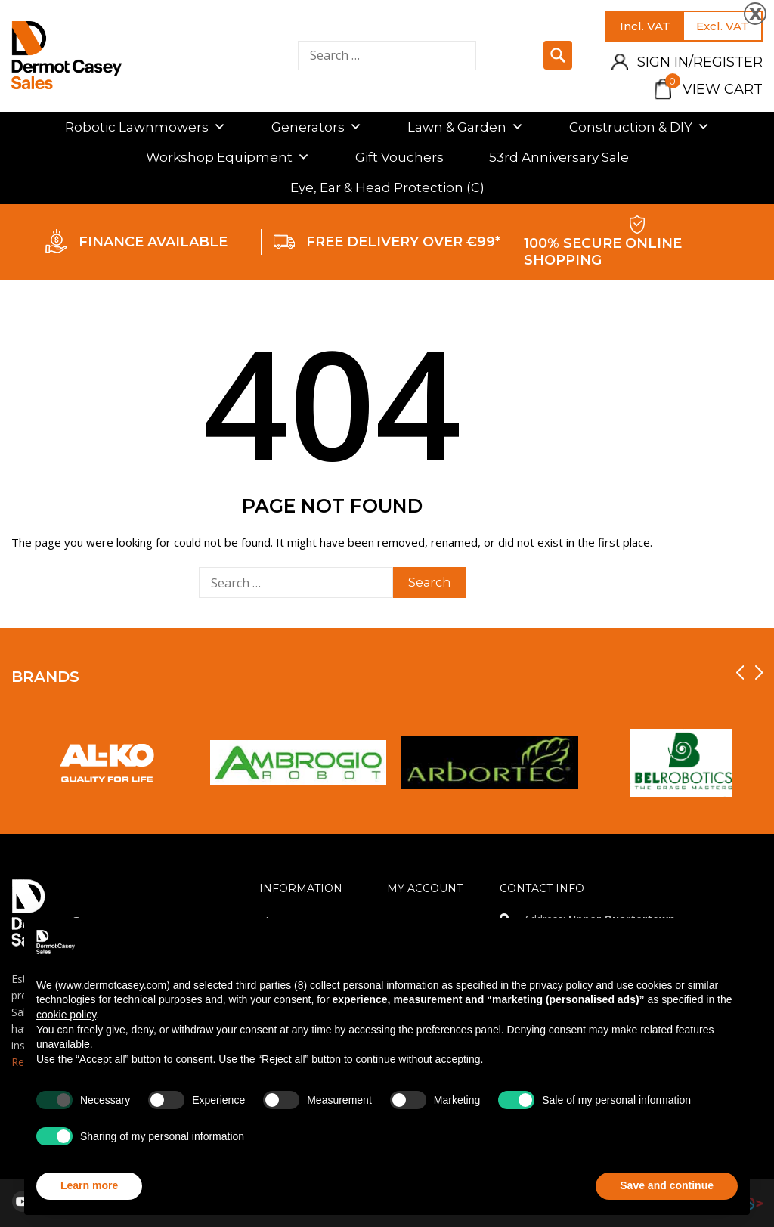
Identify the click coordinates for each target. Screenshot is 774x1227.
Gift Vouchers (399, 157)
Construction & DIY (639, 127)
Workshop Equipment (228, 157)
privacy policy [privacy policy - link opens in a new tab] (561, 985)
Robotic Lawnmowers (145, 127)
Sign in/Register (700, 62)
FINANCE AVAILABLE (153, 242)
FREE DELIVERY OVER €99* (403, 242)
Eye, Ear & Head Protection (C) (387, 187)
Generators (316, 127)
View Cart (714, 89)
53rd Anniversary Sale (559, 157)
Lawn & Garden (465, 127)
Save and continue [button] (667, 1185)
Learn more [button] (89, 1185)
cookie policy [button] (66, 1015)
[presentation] (740, 672)
